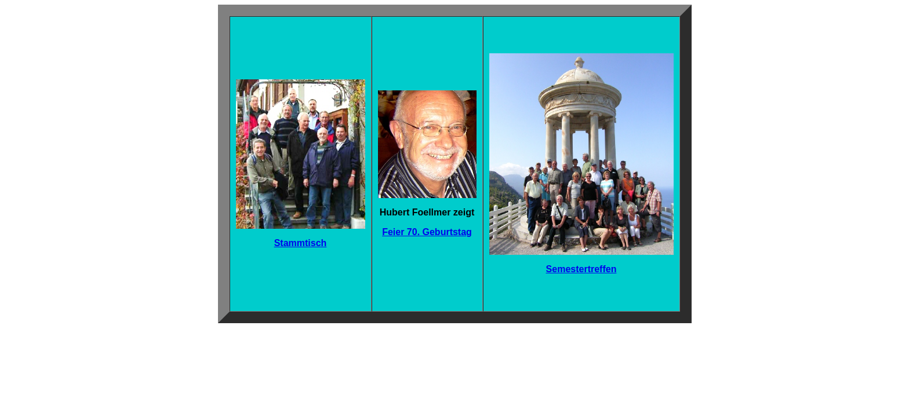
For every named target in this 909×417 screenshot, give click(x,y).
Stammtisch (300, 243)
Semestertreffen (581, 269)
